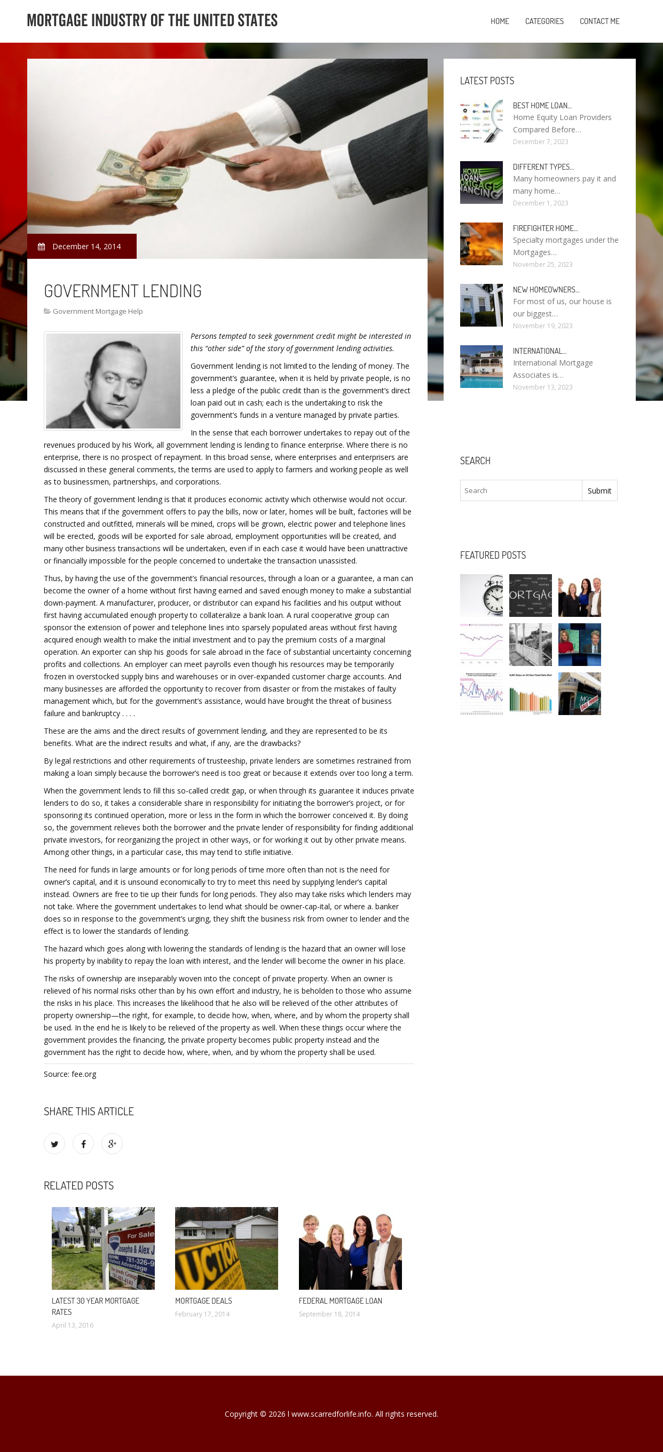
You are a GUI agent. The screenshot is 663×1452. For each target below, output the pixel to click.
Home (500, 21)
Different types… (543, 167)
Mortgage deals (203, 1301)
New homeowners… (546, 289)
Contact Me (600, 21)
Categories (544, 21)
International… (540, 351)
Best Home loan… (542, 105)
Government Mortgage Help (98, 311)
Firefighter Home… (545, 228)
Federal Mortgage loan (341, 1301)
